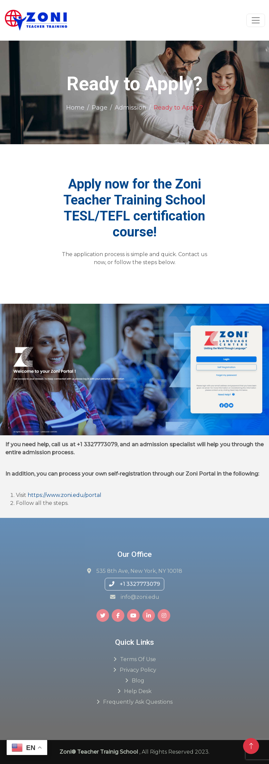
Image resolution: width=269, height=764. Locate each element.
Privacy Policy (138, 670)
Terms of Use (138, 659)
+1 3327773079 (134, 584)
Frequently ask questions (138, 702)
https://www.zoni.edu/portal (64, 495)
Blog (138, 680)
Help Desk (138, 691)
